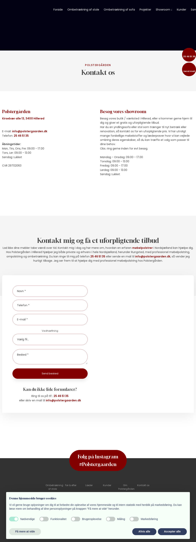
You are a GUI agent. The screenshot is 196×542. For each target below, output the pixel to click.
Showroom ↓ (164, 9)
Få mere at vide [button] (25, 531)
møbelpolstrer (142, 248)
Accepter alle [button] (172, 531)
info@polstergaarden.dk (29, 131)
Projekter (145, 9)
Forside (58, 9)
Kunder (181, 9)
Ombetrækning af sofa (119, 9)
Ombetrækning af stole (83, 9)
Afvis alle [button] (144, 531)
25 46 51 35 (21, 136)
